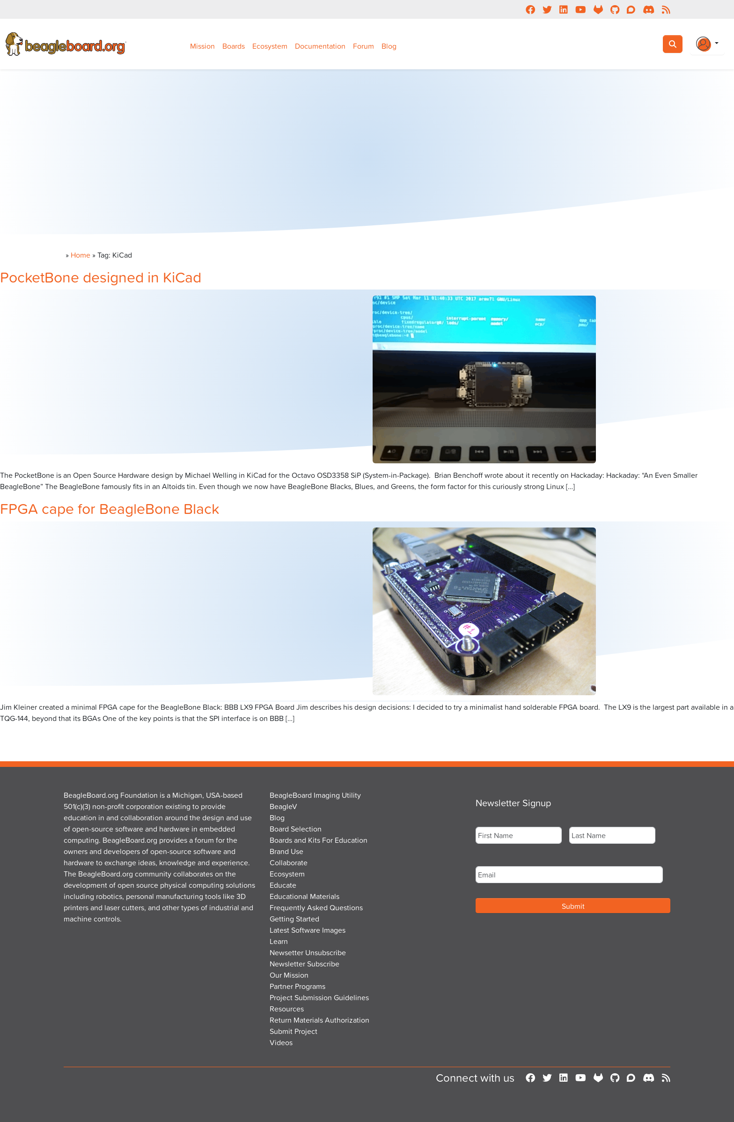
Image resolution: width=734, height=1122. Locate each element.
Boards (233, 46)
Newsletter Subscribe (304, 964)
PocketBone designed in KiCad (100, 276)
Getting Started (294, 919)
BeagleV (283, 806)
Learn (279, 941)
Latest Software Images (307, 930)
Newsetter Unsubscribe (308, 952)
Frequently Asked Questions (316, 907)
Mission (202, 46)
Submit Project (293, 1031)
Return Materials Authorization (319, 1020)
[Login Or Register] (707, 44)
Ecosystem (269, 46)
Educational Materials (304, 896)
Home (80, 255)
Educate (283, 885)
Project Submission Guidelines (319, 997)
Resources (287, 1008)
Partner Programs (297, 986)
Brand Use (286, 851)
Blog (389, 46)
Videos (281, 1042)
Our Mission (289, 975)
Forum (363, 46)
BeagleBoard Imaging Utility (315, 795)
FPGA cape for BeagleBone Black (109, 508)
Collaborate (289, 862)
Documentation (320, 46)
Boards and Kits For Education (318, 840)
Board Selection (296, 829)
